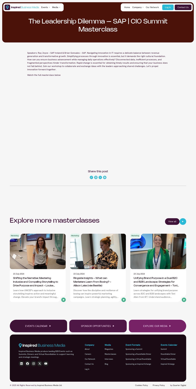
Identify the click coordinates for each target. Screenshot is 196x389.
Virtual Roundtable (168, 359)
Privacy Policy (159, 385)
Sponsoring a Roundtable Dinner (138, 354)
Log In (168, 7)
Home (127, 7)
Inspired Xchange (168, 364)
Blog (106, 364)
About (87, 349)
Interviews (109, 359)
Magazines (109, 349)
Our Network (152, 7)
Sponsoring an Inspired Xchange (138, 364)
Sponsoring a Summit (134, 349)
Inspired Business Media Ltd (49, 385)
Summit (164, 349)
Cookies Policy (141, 385)
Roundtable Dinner (168, 354)
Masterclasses (110, 354)
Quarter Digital (179, 385)
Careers (88, 354)
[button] (45, 7)
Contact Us (183, 7)
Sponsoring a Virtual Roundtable (138, 359)
